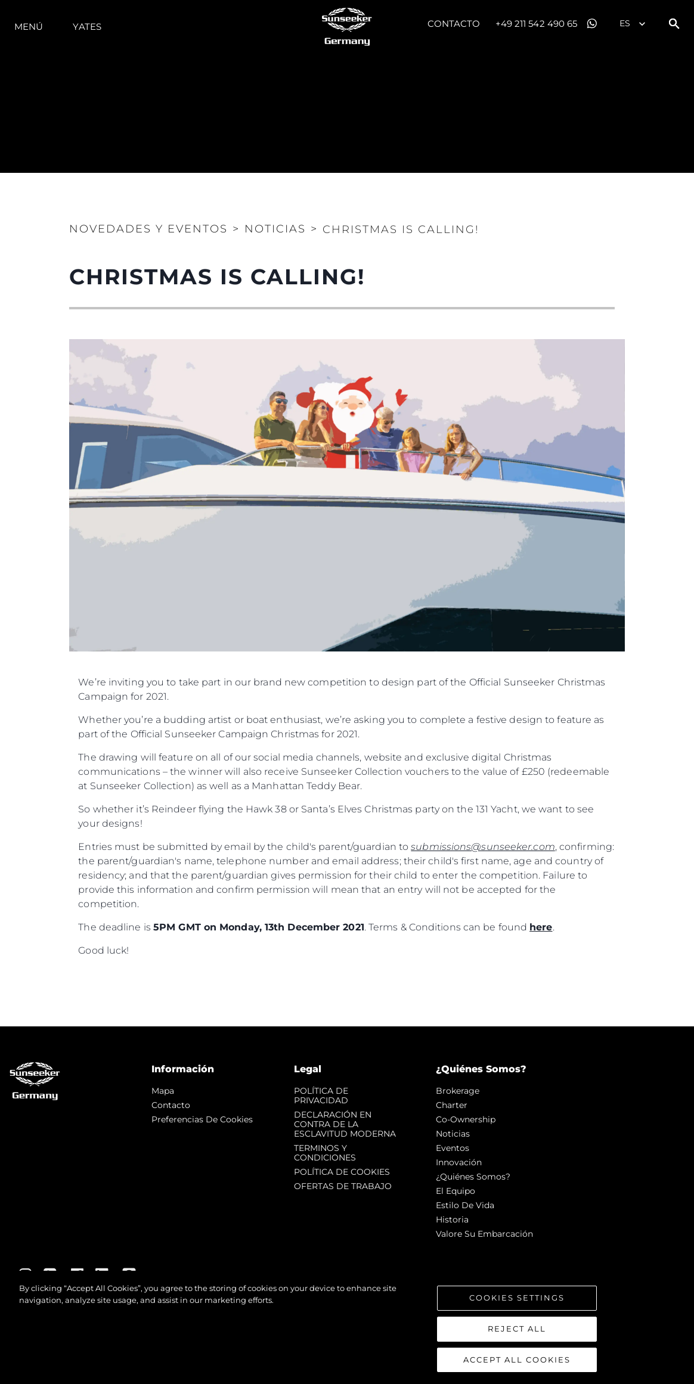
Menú (28, 26)
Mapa (162, 1090)
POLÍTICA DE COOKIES (342, 1171)
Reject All (517, 1332)
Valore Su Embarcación (484, 1233)
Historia (452, 1219)
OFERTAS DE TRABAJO (343, 1186)
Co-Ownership (465, 1119)
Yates (87, 26)
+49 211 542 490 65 (536, 23)
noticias (453, 1133)
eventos (452, 1148)
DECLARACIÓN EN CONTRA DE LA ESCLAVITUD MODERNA (345, 1124)
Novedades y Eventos (148, 228)
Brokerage (457, 1090)
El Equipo (455, 1191)
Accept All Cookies (517, 1363)
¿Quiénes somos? (473, 1176)
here (540, 927)
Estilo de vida (465, 1205)
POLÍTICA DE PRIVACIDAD (321, 1095)
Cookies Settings (517, 1301)
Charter (451, 1105)
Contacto (454, 23)
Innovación (459, 1162)
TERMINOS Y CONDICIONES (325, 1153)
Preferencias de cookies (202, 1119)
